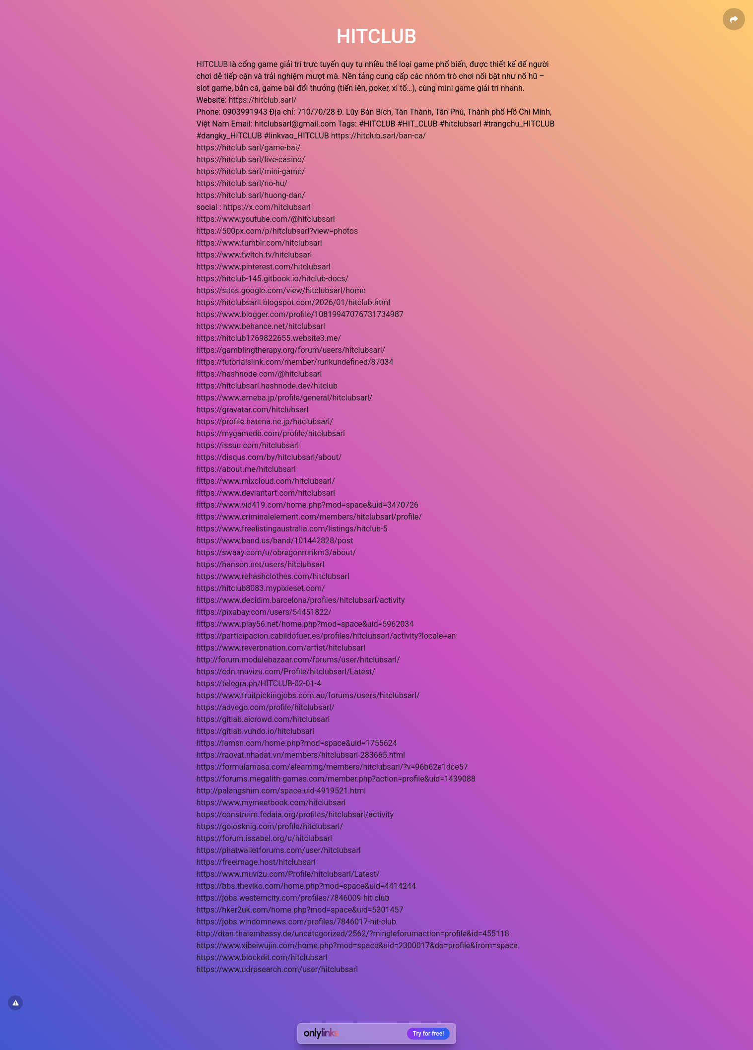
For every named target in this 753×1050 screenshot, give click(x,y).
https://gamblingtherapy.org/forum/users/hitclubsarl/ (291, 350)
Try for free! (428, 1033)
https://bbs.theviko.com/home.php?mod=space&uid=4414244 (306, 886)
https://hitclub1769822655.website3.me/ (269, 338)
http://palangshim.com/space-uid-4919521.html (281, 790)
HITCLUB (212, 64)
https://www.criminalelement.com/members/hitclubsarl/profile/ (309, 517)
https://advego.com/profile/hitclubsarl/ (266, 707)
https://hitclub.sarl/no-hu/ (242, 183)
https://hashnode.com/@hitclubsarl (259, 374)
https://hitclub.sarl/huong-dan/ (251, 195)
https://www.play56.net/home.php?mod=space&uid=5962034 (305, 624)
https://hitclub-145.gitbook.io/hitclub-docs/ (273, 278)
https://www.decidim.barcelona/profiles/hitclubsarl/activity (301, 600)
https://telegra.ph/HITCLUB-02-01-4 (259, 683)
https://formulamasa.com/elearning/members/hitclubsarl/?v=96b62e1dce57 (332, 767)
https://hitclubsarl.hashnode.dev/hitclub (267, 386)
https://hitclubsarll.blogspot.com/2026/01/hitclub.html (294, 302)
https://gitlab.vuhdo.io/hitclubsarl (255, 731)
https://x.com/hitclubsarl (267, 207)
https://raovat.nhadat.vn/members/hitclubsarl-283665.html (301, 755)
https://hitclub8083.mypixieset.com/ (261, 588)
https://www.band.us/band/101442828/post (275, 540)
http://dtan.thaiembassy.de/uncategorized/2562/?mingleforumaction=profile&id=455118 (353, 933)
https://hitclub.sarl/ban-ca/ (378, 135)
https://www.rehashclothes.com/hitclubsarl (273, 576)
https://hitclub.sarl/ (263, 100)
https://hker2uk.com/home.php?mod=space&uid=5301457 (300, 910)
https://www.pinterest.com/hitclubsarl (264, 266)
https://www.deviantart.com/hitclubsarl (266, 493)
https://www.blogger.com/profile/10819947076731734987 (300, 314)
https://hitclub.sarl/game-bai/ (249, 147)
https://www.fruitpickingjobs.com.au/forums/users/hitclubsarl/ (308, 695)
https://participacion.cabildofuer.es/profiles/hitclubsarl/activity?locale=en (326, 636)
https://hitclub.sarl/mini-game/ (251, 171)
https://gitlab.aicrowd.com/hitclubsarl (263, 719)
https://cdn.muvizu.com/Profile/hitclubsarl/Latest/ (286, 671)
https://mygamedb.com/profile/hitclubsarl (271, 433)
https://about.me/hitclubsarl (246, 469)
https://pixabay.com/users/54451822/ (264, 612)
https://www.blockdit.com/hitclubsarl (262, 957)
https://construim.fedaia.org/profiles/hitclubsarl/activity (295, 814)
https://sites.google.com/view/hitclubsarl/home (281, 290)
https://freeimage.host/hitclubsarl (256, 862)
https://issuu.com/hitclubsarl (248, 445)
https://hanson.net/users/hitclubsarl (261, 564)
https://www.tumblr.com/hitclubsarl (259, 243)
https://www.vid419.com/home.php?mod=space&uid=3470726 (307, 505)
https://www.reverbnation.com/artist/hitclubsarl (281, 648)
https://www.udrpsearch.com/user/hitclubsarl (277, 969)
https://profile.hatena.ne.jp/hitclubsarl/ (265, 421)
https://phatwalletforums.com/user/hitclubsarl (279, 850)
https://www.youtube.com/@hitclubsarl (266, 219)
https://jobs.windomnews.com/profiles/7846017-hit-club (296, 921)
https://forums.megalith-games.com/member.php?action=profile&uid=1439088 (336, 779)
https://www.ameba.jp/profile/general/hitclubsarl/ (285, 397)
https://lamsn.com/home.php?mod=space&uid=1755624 (297, 743)
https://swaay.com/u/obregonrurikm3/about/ (276, 552)
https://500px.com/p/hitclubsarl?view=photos (277, 231)
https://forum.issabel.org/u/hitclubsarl (264, 838)
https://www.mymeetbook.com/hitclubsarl (271, 802)
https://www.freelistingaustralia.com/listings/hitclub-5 (292, 528)
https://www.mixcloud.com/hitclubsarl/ (266, 481)
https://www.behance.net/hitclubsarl (261, 326)
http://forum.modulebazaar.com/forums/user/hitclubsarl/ (298, 659)
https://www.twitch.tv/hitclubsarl (254, 255)
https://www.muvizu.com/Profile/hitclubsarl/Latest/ (288, 874)
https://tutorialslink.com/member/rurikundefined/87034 (295, 362)
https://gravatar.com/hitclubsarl (253, 409)
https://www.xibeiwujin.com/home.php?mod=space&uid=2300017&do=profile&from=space (357, 945)
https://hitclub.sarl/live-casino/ (251, 159)
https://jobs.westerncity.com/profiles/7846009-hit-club (293, 898)
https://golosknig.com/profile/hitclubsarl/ (270, 826)
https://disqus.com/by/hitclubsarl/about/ (269, 457)
